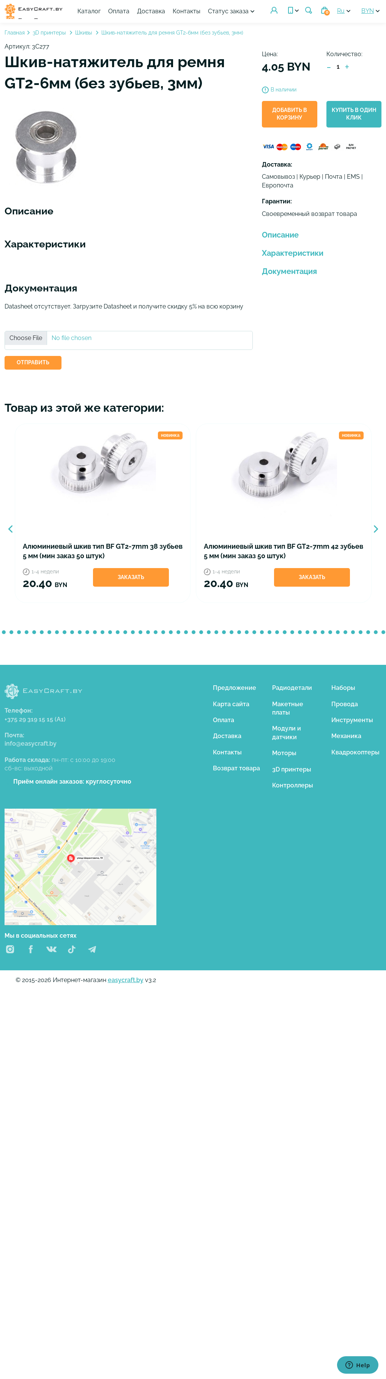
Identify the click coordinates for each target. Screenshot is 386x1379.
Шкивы (84, 34)
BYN (367, 11)
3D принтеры (50, 34)
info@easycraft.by (31, 745)
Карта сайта (231, 705)
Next (376, 531)
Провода (344, 705)
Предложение (234, 689)
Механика (346, 737)
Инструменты (352, 722)
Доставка (189, 7)
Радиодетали (292, 689)
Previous (10, 531)
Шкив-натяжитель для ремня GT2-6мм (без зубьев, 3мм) (172, 34)
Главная (15, 34)
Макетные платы (287, 710)
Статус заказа (173, 16)
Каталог (127, 7)
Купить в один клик (354, 116)
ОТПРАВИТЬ (33, 364)
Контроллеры (292, 787)
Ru (341, 11)
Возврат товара (236, 770)
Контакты (224, 7)
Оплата (156, 7)
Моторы (284, 755)
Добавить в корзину (289, 116)
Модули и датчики (286, 734)
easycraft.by (125, 981)
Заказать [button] (131, 579)
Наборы (343, 689)
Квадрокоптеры (355, 754)
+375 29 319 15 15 (35, 720)
